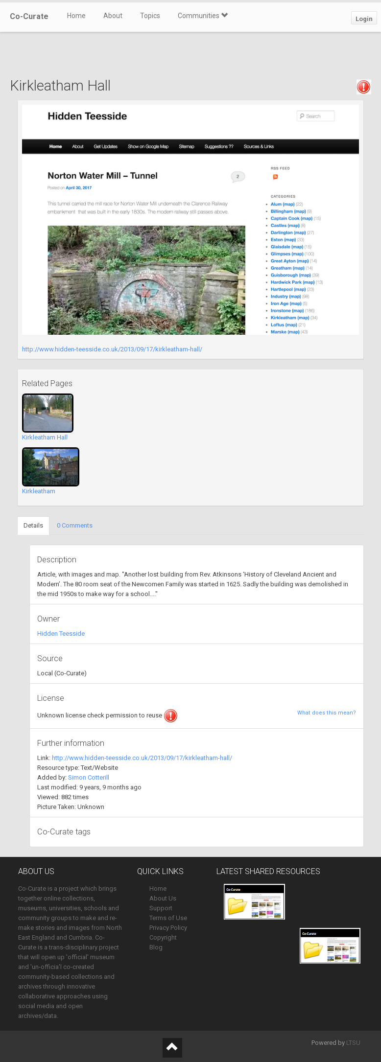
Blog (156, 947)
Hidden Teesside (61, 633)
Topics (150, 16)
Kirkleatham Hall (45, 437)
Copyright (163, 937)
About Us (162, 898)
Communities (203, 16)
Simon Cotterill (88, 777)
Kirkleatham (38, 491)
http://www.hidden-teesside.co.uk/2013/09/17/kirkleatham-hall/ (112, 349)
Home (76, 16)
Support (160, 908)
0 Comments (75, 525)
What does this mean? (326, 713)
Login (364, 19)
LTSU (353, 1042)
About (112, 16)
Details (33, 525)
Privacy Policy (168, 927)
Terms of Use (168, 918)
